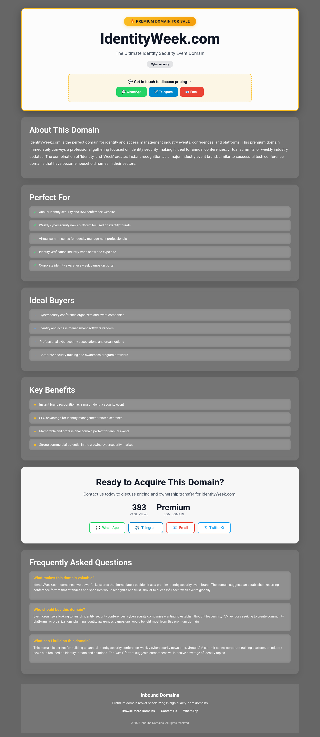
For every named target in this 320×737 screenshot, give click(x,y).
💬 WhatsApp (132, 92)
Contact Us (169, 711)
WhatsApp (107, 528)
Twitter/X (214, 528)
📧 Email (191, 92)
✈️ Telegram (163, 92)
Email (180, 528)
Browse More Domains (138, 711)
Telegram (146, 528)
